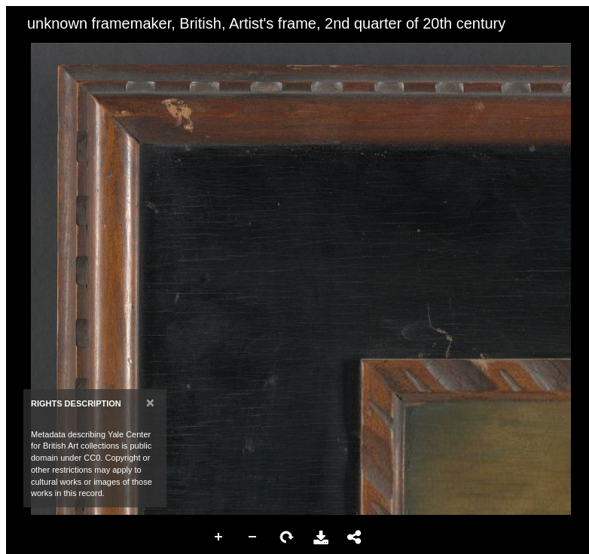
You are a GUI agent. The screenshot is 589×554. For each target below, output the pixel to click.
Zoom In (219, 537)
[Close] (150, 402)
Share (354, 537)
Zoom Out (253, 537)
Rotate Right (287, 537)
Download (321, 537)
